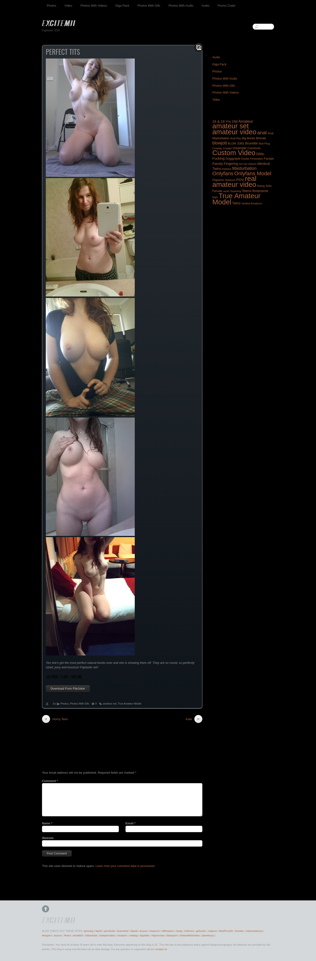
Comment (50, 781)
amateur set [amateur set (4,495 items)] (230, 126)
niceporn (122, 935)
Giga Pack (122, 5)
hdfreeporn (168, 931)
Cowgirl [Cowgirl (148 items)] (227, 148)
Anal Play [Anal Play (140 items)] (235, 138)
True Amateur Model (129, 703)
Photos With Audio (180, 5)
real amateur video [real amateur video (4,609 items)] (234, 181)
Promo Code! (226, 5)
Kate (194, 719)
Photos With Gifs (149, 5)
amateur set (109, 703)
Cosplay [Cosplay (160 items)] (217, 148)
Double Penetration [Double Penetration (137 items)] (252, 158)
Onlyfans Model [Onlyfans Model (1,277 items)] (252, 173)
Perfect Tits (63, 51)
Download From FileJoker (68, 688)
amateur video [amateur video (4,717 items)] (234, 132)
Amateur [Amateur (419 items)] (245, 121)
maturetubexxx (254, 931)
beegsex (47, 935)
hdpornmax (158, 935)
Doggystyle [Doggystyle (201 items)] (232, 158)
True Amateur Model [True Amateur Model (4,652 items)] (236, 199)
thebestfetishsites (190, 935)
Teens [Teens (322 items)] (246, 191)
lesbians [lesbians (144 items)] (226, 168)
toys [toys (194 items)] (215, 197)
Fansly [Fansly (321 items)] (217, 164)
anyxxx (144, 931)
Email (130, 823)
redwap (133, 935)
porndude (109, 931)
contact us (161, 949)
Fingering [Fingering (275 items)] (231, 164)
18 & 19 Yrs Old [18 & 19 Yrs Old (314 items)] (224, 121)
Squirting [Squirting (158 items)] (235, 191)
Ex (54, 703)
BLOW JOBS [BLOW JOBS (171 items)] (236, 143)
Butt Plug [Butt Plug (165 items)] (264, 143)
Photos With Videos (93, 5)
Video (68, 5)
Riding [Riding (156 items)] (261, 185)
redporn (212, 931)
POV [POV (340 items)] (240, 180)
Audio (205, 5)
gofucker (201, 931)
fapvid (134, 931)
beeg (179, 931)
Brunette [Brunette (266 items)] (251, 143)
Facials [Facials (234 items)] (269, 158)
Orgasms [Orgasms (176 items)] (218, 180)
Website (48, 838)
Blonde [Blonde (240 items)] (261, 138)
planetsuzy (208, 935)
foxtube (239, 931)
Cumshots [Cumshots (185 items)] (253, 148)
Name (47, 823)
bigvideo (145, 935)
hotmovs (189, 931)
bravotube (122, 931)
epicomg (88, 931)
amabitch (78, 935)
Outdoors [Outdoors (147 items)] (230, 180)
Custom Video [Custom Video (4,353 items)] (233, 153)
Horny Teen (55, 719)
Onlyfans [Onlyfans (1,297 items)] (222, 173)
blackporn (172, 935)
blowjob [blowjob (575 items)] (219, 142)
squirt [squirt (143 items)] (226, 191)
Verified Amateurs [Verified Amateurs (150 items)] (251, 203)
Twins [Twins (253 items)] (236, 203)
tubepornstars (107, 935)
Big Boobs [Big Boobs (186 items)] (248, 138)
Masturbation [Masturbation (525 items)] (244, 168)
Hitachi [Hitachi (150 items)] (252, 163)
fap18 (98, 931)
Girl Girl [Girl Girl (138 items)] (243, 163)
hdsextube (91, 935)
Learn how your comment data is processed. (125, 866)
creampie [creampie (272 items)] (239, 148)
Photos (51, 5)
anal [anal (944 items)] (262, 132)
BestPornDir (226, 931)
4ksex (67, 935)
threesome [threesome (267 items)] (260, 191)
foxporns (155, 931)
